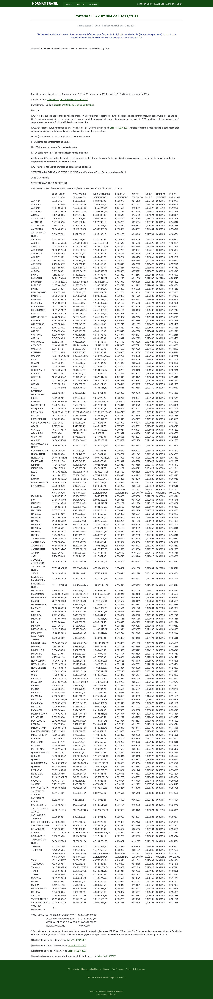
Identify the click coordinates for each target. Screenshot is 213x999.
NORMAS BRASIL (45, 3)
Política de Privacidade (135, 969)
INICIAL (69, 4)
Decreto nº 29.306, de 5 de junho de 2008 (73, 105)
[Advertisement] (106, 71)
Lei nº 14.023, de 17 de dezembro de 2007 (67, 99)
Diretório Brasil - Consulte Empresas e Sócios (106, 977)
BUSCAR (80, 4)
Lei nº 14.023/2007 (119, 128)
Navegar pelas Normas (91, 969)
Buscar (106, 969)
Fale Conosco (117, 969)
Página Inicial (73, 969)
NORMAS (93, 4)
